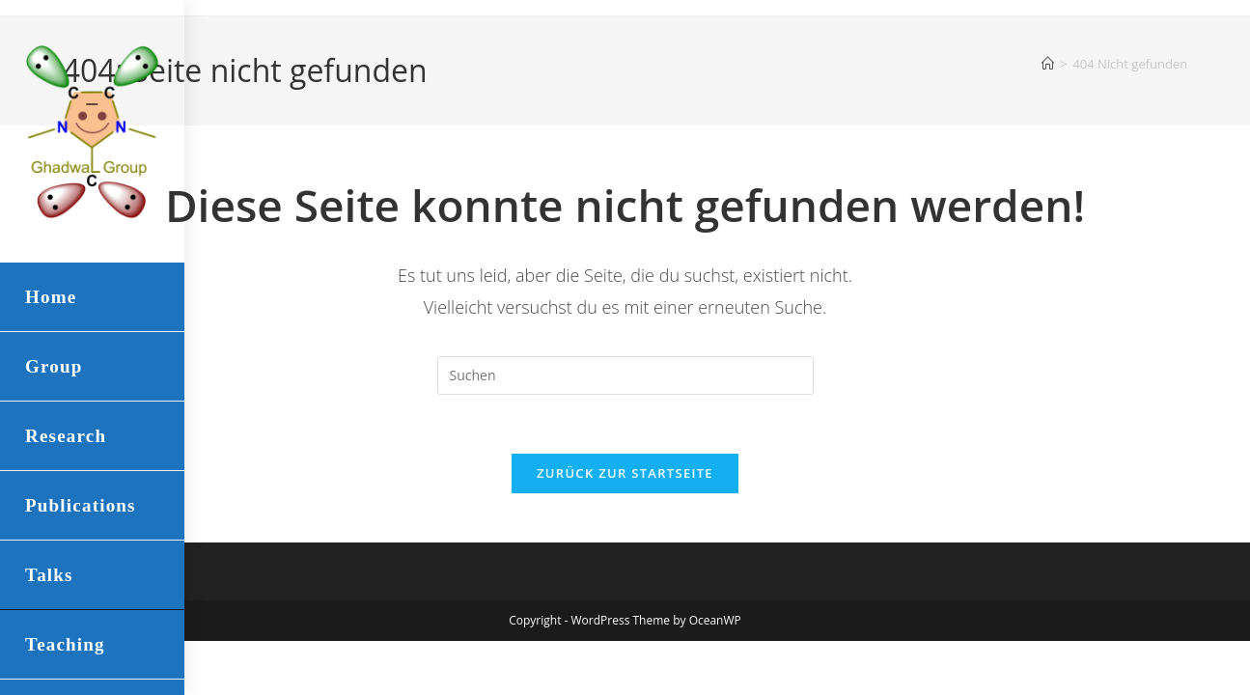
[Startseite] (1048, 63)
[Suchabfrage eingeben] (625, 375)
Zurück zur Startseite (625, 473)
